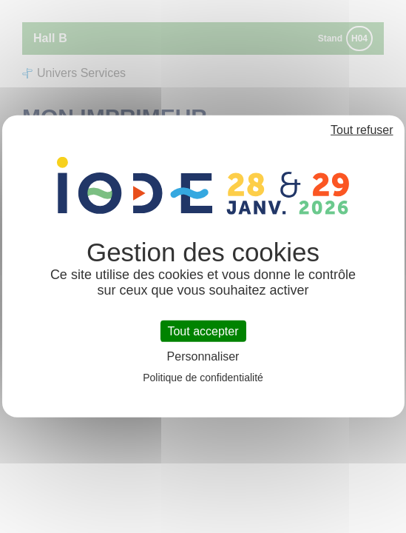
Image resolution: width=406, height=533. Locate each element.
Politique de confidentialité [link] (203, 377)
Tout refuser (362, 130)
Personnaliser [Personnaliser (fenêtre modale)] (203, 356)
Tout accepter (202, 331)
